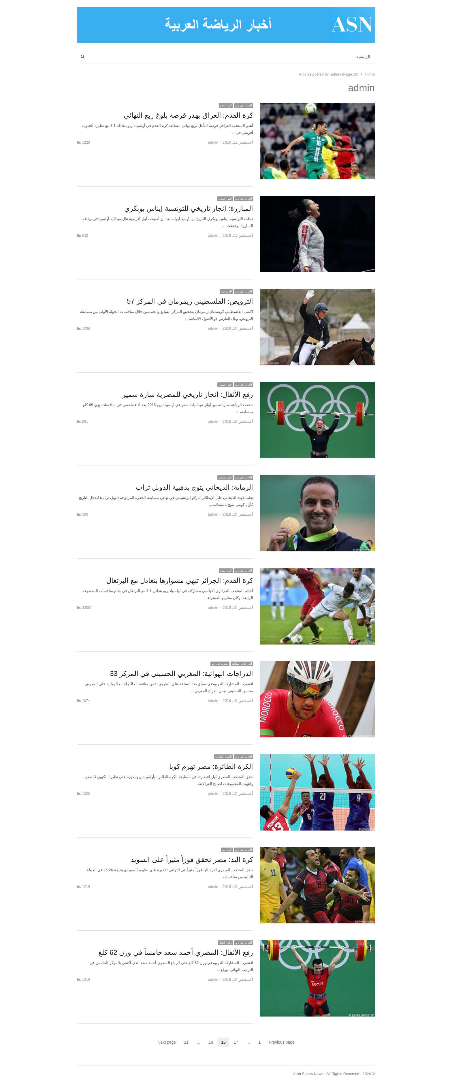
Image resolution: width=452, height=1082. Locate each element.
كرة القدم (226, 105)
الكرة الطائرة (223, 756)
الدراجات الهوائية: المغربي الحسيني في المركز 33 (181, 673)
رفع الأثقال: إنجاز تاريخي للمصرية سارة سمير (187, 394)
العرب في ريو (243, 105)
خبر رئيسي (225, 198)
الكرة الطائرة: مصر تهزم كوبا (211, 766)
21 (184, 1042)
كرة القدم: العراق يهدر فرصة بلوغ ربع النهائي (188, 115)
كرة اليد (227, 849)
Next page (166, 1042)
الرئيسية (363, 56)
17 (234, 1042)
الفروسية (226, 291)
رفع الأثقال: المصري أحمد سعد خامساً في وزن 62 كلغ (175, 952)
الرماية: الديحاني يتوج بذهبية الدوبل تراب (194, 487)
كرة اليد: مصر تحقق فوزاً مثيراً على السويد (192, 859)
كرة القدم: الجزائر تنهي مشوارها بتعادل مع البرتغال (179, 580)
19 (209, 1042)
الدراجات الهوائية (242, 663)
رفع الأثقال (225, 942)
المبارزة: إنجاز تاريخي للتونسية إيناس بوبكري (188, 208)
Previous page (282, 1042)
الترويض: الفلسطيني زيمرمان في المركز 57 (190, 301)
